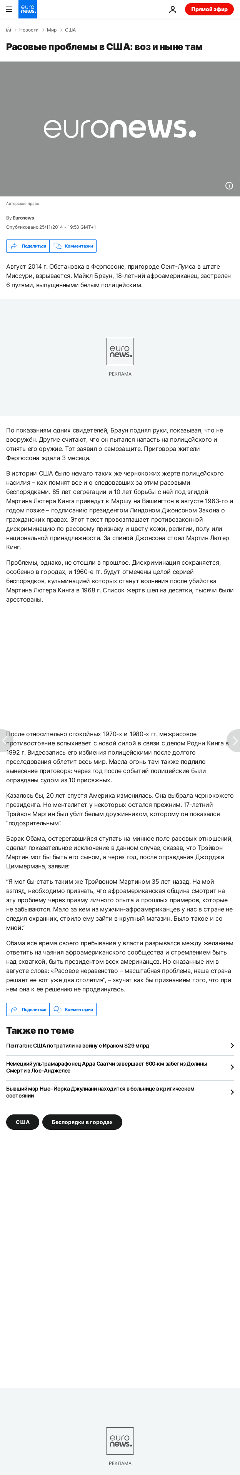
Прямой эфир (209, 9)
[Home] (8, 29)
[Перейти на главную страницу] (27, 9)
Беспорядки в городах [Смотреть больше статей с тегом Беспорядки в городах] (82, 1122)
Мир (52, 30)
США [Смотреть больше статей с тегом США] (23, 1122)
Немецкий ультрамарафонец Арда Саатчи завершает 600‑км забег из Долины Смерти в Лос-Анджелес (106, 1067)
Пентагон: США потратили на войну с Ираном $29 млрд (77, 1045)
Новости (28, 30)
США (70, 30)
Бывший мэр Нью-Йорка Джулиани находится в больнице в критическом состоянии (100, 1092)
